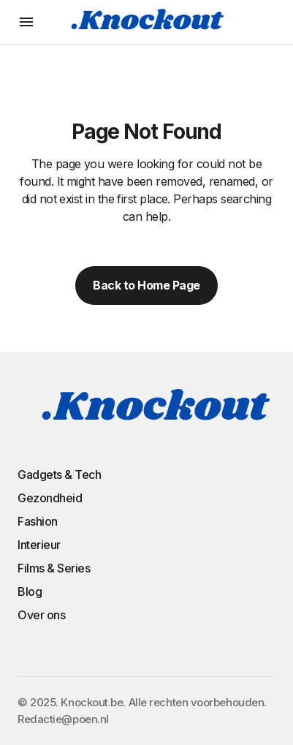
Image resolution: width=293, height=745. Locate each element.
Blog (30, 591)
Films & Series (54, 568)
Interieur (39, 544)
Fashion (38, 521)
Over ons (41, 615)
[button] (26, 22)
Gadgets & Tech (59, 474)
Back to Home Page (146, 285)
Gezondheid (50, 498)
